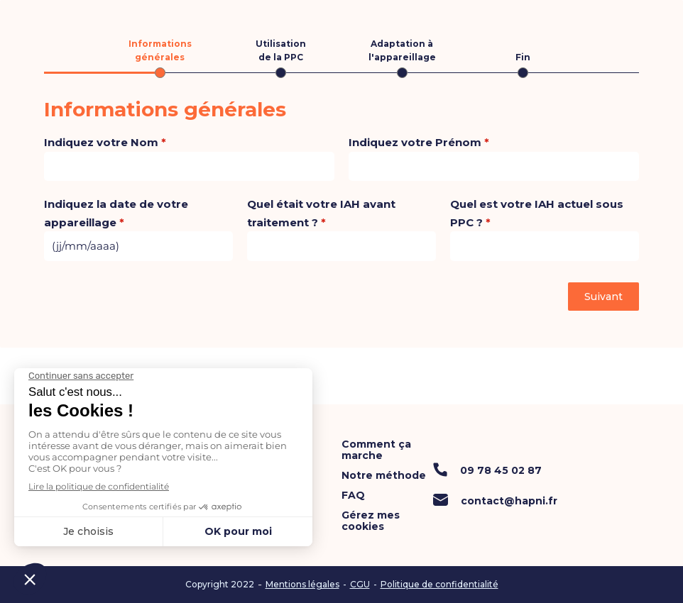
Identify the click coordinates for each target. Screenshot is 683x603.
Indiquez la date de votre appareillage (116, 213)
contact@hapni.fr (509, 501)
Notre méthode (384, 475)
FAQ (353, 495)
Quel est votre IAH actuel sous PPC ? (536, 213)
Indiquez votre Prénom (419, 142)
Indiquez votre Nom (105, 142)
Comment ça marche (376, 450)
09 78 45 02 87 (501, 470)
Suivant (603, 296)
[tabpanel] (341, 180)
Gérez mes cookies (371, 521)
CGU (360, 584)
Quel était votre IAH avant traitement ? (321, 213)
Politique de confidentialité (439, 584)
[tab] (160, 57)
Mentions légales (302, 584)
